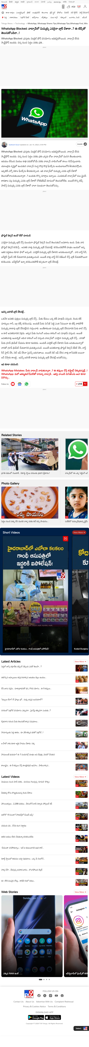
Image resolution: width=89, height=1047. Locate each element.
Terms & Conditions (57, 1006)
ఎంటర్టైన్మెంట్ (20, 12)
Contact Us (18, 1002)
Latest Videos (10, 776)
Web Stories (9, 892)
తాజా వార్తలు (10, 12)
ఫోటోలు (60, 12)
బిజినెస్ (66, 12)
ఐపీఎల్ (84, 17)
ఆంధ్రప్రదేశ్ (36, 12)
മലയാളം (57, 1)
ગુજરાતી (29, 1)
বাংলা (37, 1)
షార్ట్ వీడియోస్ (84, 12)
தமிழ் (49, 1)
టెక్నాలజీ (63, 17)
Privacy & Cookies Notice (34, 1006)
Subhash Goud (14, 144)
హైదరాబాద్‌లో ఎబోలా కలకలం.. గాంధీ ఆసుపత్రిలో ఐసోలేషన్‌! (27, 649)
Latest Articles (10, 661)
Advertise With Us (44, 1002)
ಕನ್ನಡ (17, 1)
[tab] (40, 979)
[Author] (4, 145)
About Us (30, 1002)
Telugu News (7, 23)
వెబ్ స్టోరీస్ (74, 12)
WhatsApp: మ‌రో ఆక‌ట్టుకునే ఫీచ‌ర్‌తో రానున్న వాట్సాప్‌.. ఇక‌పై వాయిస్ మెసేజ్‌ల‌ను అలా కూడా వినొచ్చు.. (43, 375)
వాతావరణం (14, 17)
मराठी (22, 1)
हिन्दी (11, 1)
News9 (4, 1)
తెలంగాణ (45, 12)
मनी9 (64, 1)
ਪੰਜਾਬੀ (43, 1)
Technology (20, 23)
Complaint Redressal (64, 1002)
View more (79, 532)
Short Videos (11, 532)
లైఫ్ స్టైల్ (52, 12)
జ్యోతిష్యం (45, 17)
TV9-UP (72, 1)
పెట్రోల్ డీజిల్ (24, 17)
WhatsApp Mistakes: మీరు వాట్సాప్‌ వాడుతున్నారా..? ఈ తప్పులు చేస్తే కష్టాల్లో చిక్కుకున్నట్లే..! (44, 370)
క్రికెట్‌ (29, 12)
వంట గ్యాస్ (54, 17)
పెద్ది (5, 17)
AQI (73, 6)
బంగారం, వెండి (74, 17)
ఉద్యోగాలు (35, 17)
